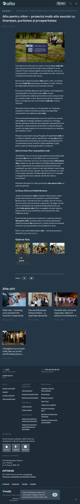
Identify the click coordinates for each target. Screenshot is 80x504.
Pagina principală (8, 388)
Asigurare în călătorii (48, 405)
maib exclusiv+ (27, 407)
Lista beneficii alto (8, 399)
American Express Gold (30, 394)
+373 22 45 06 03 (51, 370)
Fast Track (45, 401)
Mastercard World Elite (30, 398)
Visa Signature (27, 391)
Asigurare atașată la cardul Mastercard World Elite (29, 427)
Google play (16, 449)
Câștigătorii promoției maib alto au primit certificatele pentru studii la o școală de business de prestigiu (13, 354)
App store (6, 449)
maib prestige (27, 410)
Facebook (5, 484)
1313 (7, 370)
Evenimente (6, 11)
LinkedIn (33, 484)
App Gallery (25, 449)
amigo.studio (13, 500)
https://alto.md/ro (29, 233)
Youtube (25, 484)
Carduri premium (8, 395)
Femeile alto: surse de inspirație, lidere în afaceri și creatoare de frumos (65, 314)
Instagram (15, 484)
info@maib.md (7, 375)
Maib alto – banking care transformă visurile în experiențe (12, 313)
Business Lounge (47, 398)
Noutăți (5, 392)
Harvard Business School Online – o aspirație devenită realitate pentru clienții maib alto (40, 315)
